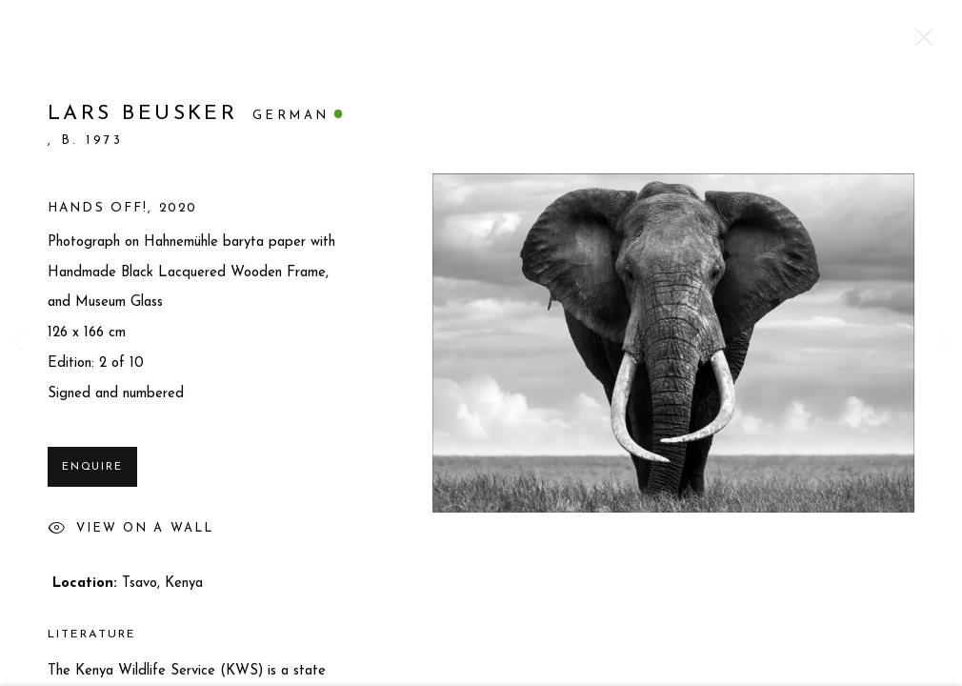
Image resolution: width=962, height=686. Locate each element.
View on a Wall (130, 535)
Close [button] (919, 43)
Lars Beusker (142, 120)
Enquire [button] (92, 473)
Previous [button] (19, 343)
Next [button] (943, 343)
